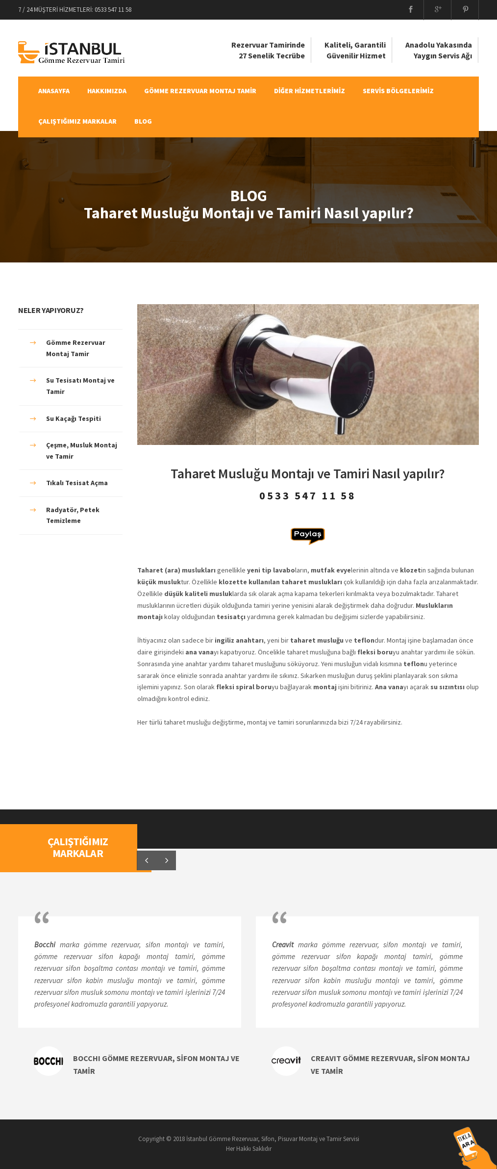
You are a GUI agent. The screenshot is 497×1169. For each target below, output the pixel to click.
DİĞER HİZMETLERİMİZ (309, 90)
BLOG (143, 121)
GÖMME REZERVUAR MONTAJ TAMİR (200, 90)
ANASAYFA (54, 90)
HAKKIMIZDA (106, 90)
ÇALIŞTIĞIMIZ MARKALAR (77, 121)
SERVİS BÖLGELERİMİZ (398, 90)
